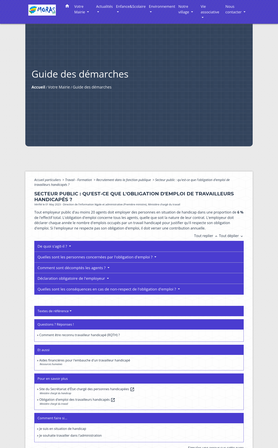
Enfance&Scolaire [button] (131, 6)
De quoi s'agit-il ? (52, 246)
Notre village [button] (184, 9)
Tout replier (206, 235)
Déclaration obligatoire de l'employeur (71, 278)
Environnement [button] (162, 6)
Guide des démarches (92, 87)
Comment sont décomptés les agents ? (71, 267)
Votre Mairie (59, 87)
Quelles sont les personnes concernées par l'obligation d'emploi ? (95, 257)
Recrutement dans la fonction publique (124, 180)
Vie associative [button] (210, 9)
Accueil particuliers (48, 180)
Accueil (38, 87)
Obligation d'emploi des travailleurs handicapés (77, 399)
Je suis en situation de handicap (62, 428)
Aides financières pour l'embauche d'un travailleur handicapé (84, 360)
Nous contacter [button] (234, 9)
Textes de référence (53, 311)
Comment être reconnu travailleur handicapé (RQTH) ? (79, 335)
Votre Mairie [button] (80, 9)
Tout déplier (231, 235)
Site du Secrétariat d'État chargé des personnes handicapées (87, 389)
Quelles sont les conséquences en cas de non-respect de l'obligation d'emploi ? (107, 289)
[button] (67, 6)
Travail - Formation (79, 180)
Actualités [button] (104, 6)
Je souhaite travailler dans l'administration (70, 435)
